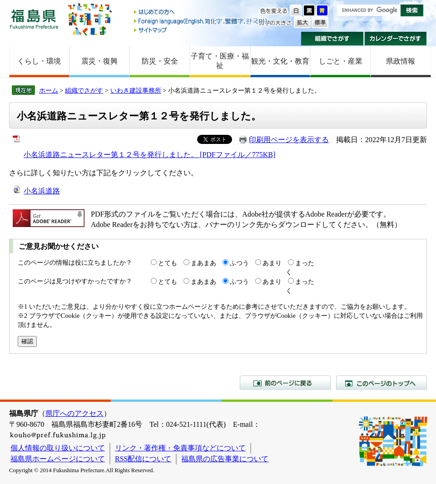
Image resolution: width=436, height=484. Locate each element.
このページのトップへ (381, 382)
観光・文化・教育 (280, 61)
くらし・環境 (39, 61)
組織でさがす (332, 38)
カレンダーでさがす (396, 38)
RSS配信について (143, 459)
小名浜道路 (42, 191)
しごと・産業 (340, 61)
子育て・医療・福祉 (220, 60)
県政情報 (400, 61)
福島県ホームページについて (57, 459)
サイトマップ (201, 29)
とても (167, 263)
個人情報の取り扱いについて (57, 448)
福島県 (34, 19)
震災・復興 (99, 61)
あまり (272, 263)
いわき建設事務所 (135, 90)
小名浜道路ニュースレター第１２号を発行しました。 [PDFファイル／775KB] (149, 154)
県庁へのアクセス (74, 413)
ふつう (239, 263)
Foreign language (201, 21)
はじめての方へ (201, 12)
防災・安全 (160, 61)
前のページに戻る (285, 382)
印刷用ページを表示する (289, 139)
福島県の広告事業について (224, 459)
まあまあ (203, 263)
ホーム (48, 90)
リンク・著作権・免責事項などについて (180, 448)
